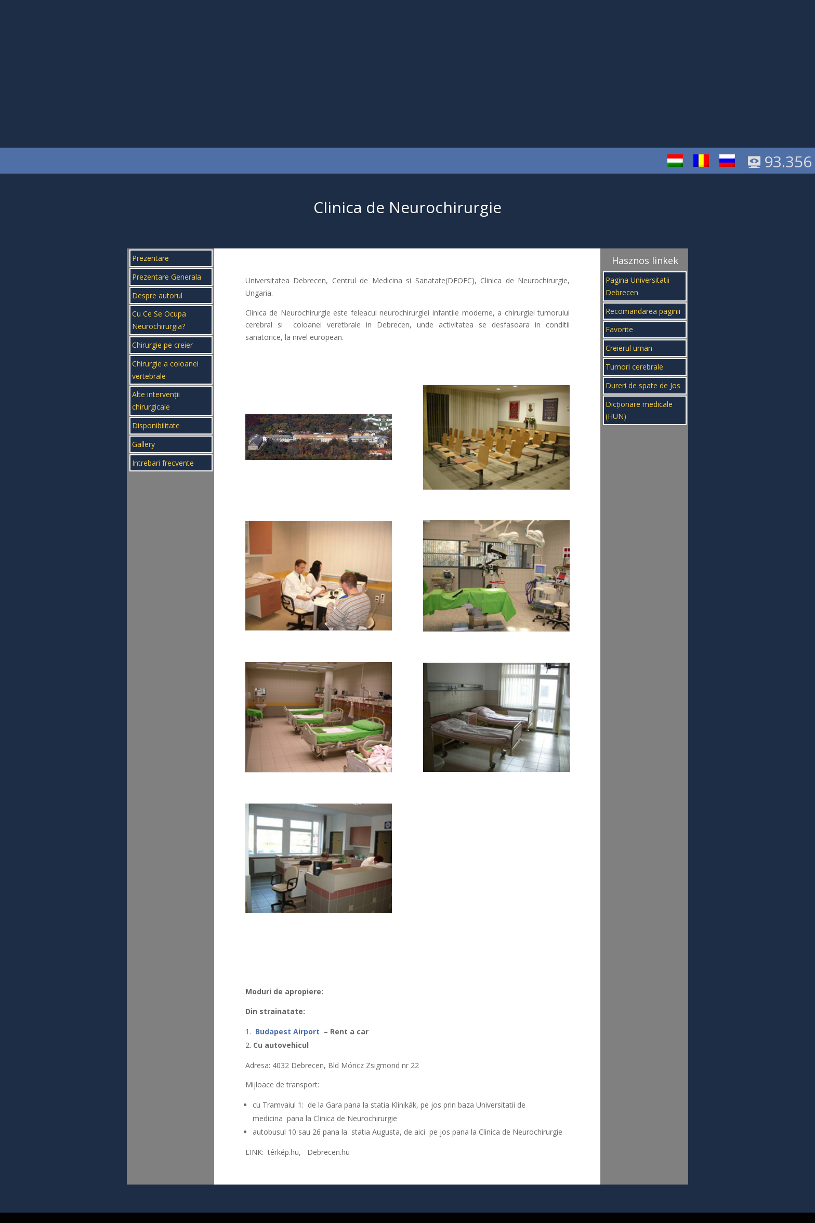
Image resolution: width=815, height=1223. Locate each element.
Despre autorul (157, 295)
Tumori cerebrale (634, 367)
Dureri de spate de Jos (643, 385)
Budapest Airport (287, 1031)
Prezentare (150, 258)
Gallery (143, 444)
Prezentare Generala (166, 277)
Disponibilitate (156, 425)
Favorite (619, 329)
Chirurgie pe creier (162, 345)
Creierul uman (629, 348)
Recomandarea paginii (643, 311)
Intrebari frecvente (163, 463)
